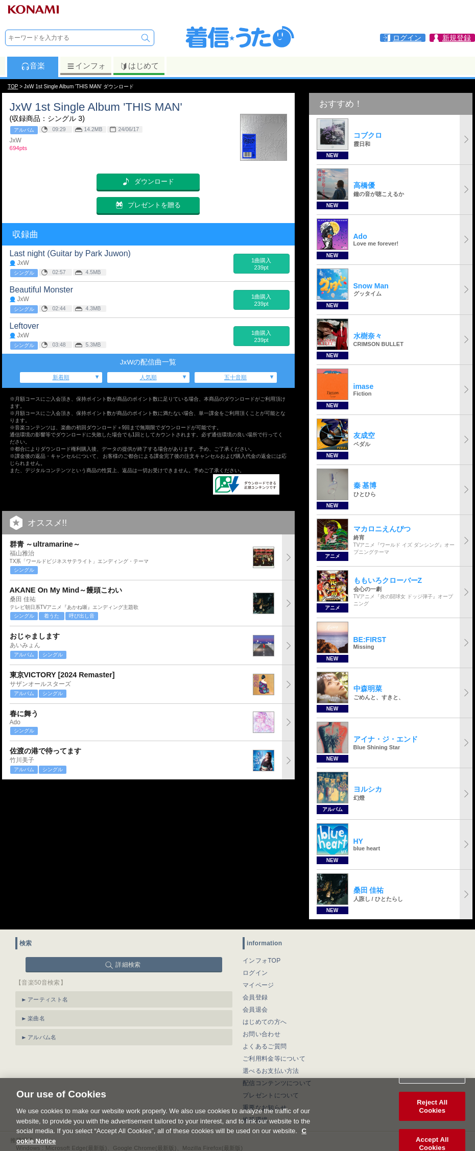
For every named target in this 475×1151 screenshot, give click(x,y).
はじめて (139, 65)
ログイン (255, 972)
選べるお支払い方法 (271, 1070)
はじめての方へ (265, 1021)
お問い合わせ (261, 1034)
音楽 (33, 65)
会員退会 (255, 1009)
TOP (13, 86)
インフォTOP (262, 960)
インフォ (86, 65)
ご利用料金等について (274, 1058)
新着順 (61, 377)
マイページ (258, 985)
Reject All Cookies (432, 1120)
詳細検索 (127, 964)
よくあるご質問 (265, 1046)
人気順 (148, 377)
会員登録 (255, 997)
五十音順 (235, 377)
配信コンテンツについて (277, 1083)
